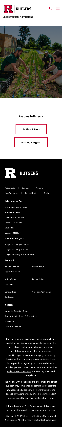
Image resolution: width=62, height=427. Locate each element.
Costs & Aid (9, 284)
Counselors (9, 227)
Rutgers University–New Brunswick (19, 254)
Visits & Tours (10, 279)
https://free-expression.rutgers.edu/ (37, 409)
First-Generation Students (16, 207)
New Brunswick (11, 193)
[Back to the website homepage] (17, 9)
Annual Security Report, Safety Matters (21, 316)
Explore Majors (38, 279)
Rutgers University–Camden (17, 244)
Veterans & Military (13, 233)
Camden (25, 188)
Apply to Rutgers (38, 266)
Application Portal (12, 271)
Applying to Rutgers (31, 116)
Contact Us (9, 297)
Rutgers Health (31, 193)
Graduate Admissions (41, 292)
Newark (39, 188)
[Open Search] (50, 8)
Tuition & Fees (31, 129)
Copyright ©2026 (14, 415)
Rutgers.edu (10, 188)
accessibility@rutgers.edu (19, 393)
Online (47, 193)
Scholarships (10, 292)
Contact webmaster (47, 419)
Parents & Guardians (13, 222)
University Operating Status (16, 311)
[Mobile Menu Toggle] (58, 8)
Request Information (13, 266)
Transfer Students (12, 212)
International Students (14, 217)
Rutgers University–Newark (16, 249)
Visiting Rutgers (31, 142)
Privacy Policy (11, 321)
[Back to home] (27, 173)
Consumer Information (14, 326)
